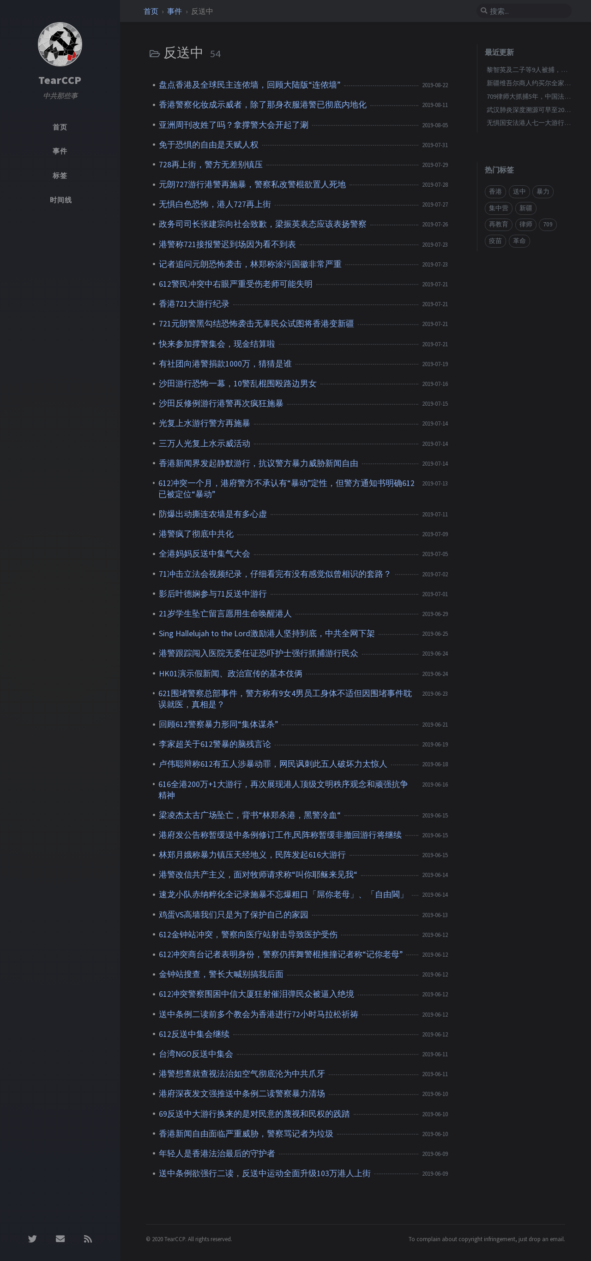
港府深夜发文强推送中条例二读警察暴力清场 (242, 1094)
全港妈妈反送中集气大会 (204, 554)
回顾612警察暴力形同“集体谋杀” (218, 724)
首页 (152, 11)
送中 (519, 191)
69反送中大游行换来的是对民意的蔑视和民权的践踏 (254, 1114)
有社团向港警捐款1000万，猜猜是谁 (225, 364)
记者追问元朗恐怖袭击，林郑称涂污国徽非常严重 (250, 264)
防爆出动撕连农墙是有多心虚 (213, 514)
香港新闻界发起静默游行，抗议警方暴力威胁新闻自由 (258, 463)
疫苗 (495, 241)
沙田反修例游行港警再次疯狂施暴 (221, 403)
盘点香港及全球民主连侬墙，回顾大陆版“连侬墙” (249, 85)
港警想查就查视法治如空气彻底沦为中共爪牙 (242, 1074)
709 (548, 224)
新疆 (525, 208)
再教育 (498, 224)
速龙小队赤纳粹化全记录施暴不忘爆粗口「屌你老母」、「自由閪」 (283, 894)
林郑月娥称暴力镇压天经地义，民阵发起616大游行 (252, 855)
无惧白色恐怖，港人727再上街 (215, 204)
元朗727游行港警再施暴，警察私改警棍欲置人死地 (252, 184)
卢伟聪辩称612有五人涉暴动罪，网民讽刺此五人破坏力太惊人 (273, 764)
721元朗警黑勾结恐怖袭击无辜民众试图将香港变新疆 (256, 324)
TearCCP (60, 80)
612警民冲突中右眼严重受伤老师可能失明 (236, 284)
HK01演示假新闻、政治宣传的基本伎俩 (230, 674)
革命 (519, 241)
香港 (495, 191)
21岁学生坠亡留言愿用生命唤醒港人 (225, 614)
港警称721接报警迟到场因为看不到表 (227, 244)
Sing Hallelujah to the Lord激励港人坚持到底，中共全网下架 (267, 633)
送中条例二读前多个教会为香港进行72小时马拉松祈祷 (258, 1014)
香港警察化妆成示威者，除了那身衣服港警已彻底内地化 (263, 105)
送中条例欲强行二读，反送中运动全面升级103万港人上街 (265, 1173)
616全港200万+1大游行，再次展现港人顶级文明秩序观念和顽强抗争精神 (283, 789)
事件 (175, 11)
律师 (525, 224)
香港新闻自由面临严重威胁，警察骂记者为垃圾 (246, 1134)
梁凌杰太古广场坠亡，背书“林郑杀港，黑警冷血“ (250, 815)
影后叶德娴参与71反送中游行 (213, 594)
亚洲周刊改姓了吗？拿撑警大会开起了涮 (233, 125)
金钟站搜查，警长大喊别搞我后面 (221, 974)
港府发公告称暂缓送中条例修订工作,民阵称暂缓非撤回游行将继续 (280, 835)
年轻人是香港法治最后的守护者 (217, 1154)
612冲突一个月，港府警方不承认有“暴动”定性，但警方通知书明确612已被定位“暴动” (286, 488)
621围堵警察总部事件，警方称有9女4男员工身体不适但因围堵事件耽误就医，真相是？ (285, 699)
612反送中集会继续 (194, 1034)
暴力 (543, 191)
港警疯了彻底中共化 (196, 534)
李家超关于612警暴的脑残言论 (215, 744)
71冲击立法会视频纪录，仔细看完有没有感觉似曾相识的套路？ (275, 574)
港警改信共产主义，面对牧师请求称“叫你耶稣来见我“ (258, 875)
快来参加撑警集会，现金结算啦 (217, 344)
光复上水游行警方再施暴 (204, 423)
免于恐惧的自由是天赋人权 (209, 145)
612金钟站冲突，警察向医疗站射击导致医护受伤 (248, 934)
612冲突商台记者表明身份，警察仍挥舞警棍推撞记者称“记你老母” (281, 954)
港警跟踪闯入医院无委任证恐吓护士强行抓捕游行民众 (258, 653)
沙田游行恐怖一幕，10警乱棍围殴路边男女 (238, 384)
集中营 (498, 208)
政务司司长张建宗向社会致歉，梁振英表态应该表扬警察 (263, 224)
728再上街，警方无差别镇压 (211, 165)
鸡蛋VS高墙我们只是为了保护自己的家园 (233, 915)
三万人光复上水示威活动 (204, 443)
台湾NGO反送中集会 (196, 1054)
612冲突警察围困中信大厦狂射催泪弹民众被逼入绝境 (256, 994)
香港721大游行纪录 (194, 304)
